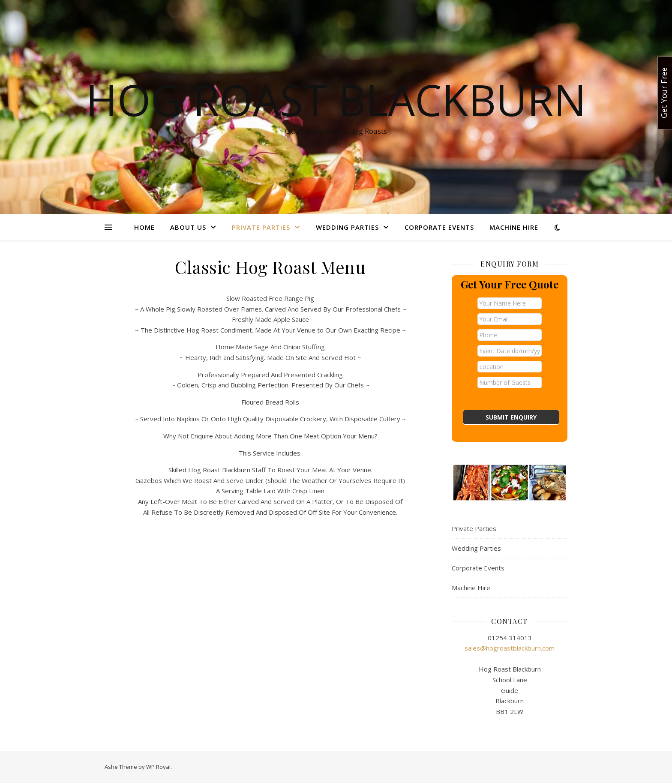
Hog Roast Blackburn (336, 99)
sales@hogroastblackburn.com (510, 648)
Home (144, 227)
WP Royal (158, 767)
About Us (188, 227)
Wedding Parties (347, 227)
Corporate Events (439, 227)
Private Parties (261, 227)
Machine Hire (513, 227)
